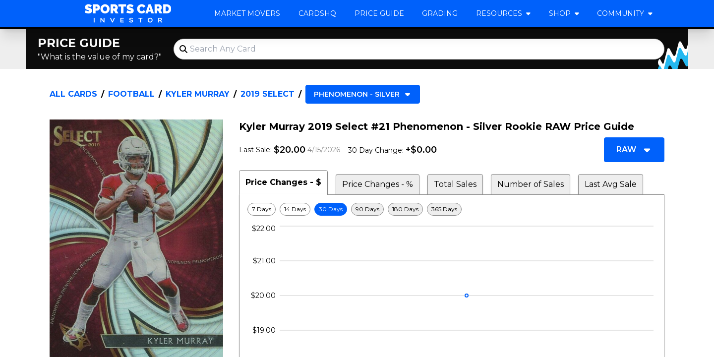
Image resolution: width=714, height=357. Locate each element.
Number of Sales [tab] (530, 184)
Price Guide (379, 13)
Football (131, 94)
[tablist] (451, 182)
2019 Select (267, 94)
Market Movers (247, 13)
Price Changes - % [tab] (377, 184)
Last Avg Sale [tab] (611, 184)
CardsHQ (317, 13)
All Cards (73, 94)
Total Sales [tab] (455, 184)
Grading (440, 13)
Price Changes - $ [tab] (283, 182)
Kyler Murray (198, 94)
